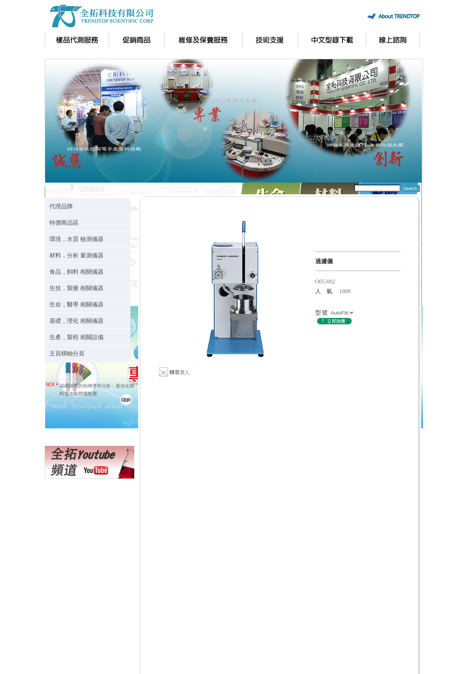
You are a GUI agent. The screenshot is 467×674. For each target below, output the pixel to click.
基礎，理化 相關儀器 (76, 320)
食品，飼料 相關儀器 (76, 271)
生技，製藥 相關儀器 (76, 288)
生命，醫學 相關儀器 (76, 304)
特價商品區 (64, 222)
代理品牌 (61, 206)
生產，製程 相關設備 (76, 337)
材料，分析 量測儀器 (76, 255)
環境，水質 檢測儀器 (76, 239)
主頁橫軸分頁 (66, 353)
